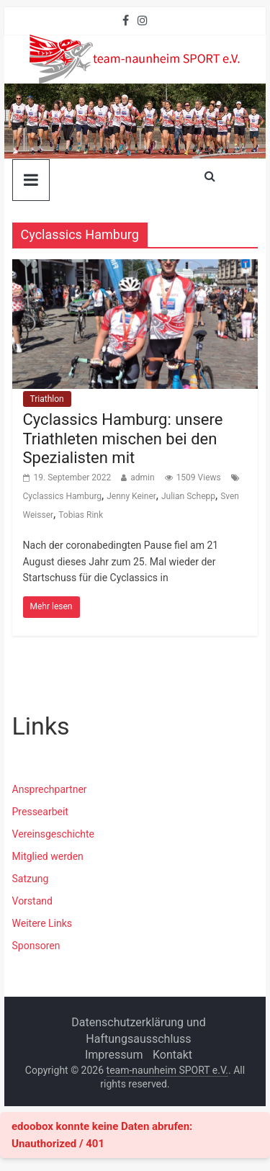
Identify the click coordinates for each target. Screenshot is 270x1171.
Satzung (30, 878)
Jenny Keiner (131, 496)
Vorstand (32, 901)
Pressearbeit (40, 811)
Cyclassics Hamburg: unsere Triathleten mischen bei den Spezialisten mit (123, 438)
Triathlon (47, 399)
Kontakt (172, 1055)
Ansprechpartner (49, 789)
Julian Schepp (188, 496)
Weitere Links (42, 923)
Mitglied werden (48, 856)
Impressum (114, 1055)
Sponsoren (36, 945)
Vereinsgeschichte (53, 834)
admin (142, 477)
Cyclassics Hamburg (62, 496)
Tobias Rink (80, 515)
